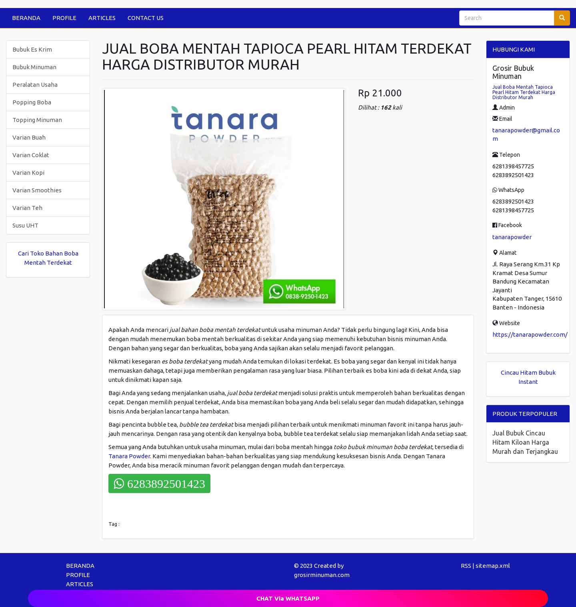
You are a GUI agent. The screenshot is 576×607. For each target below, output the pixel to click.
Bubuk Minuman (34, 67)
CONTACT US (146, 17)
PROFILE (64, 17)
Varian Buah (29, 137)
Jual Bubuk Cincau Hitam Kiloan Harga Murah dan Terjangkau (525, 442)
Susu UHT (25, 225)
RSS (466, 565)
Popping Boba (31, 102)
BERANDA (26, 17)
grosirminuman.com (322, 574)
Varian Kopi (28, 172)
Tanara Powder (129, 456)
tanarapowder (512, 237)
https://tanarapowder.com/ (530, 334)
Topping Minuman (37, 119)
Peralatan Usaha (35, 84)
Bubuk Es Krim (32, 49)
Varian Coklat (30, 155)
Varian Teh (27, 207)
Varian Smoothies (37, 190)
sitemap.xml (493, 565)
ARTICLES (102, 17)
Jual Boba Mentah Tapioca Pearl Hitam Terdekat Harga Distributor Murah (523, 92)
